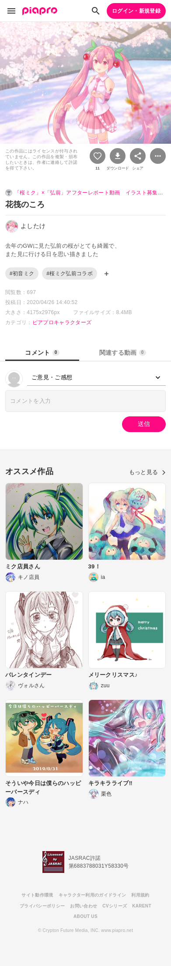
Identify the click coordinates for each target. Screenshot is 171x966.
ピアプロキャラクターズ (62, 322)
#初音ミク (22, 273)
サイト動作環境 (37, 895)
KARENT (141, 906)
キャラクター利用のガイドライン (92, 895)
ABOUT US (85, 916)
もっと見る (147, 472)
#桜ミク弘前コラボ (69, 273)
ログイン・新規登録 (136, 11)
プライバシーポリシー (42, 906)
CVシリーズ (114, 906)
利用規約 (140, 895)
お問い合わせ (83, 906)
